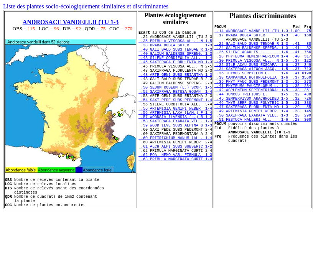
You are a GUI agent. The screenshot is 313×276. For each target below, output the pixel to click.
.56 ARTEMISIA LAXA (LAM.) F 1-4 (175, 135)
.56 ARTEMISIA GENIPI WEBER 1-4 (175, 130)
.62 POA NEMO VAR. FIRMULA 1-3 (175, 189)
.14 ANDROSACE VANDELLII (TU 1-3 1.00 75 (262, 33)
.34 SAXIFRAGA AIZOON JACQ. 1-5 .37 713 (262, 81)
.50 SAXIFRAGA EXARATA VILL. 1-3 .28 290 (262, 140)
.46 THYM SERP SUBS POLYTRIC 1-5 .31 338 (262, 124)
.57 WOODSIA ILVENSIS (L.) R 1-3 (175, 140)
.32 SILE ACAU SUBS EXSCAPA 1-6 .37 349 (262, 76)
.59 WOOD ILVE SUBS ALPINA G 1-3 (175, 151)
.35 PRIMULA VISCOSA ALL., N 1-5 (175, 44)
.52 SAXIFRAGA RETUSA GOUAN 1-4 (175, 108)
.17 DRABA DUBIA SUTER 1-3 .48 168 (262, 38)
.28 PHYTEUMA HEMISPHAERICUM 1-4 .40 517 (262, 65)
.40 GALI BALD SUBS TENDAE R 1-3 (175, 55)
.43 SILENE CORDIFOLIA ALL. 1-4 (175, 65)
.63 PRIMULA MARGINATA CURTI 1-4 (175, 194)
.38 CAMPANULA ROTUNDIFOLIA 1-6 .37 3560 (262, 92)
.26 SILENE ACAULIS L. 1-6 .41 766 (262, 59)
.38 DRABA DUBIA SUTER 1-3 (175, 49)
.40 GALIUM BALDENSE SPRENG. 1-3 (175, 60)
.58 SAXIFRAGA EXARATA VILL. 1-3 (175, 146)
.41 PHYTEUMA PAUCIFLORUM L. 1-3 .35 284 (262, 102)
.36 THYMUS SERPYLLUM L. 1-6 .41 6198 (262, 86)
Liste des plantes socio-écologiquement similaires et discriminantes (85, 6)
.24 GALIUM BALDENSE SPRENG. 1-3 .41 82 (262, 54)
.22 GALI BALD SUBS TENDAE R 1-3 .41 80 (262, 49)
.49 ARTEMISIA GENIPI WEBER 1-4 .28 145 (262, 135)
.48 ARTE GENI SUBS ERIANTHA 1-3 (175, 87)
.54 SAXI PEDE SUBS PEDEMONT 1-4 (175, 119)
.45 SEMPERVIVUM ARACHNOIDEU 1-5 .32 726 (262, 119)
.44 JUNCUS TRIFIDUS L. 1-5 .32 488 (262, 113)
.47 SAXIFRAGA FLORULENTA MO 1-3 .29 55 (262, 129)
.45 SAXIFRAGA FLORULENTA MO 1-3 (175, 71)
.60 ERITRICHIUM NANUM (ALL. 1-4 (175, 167)
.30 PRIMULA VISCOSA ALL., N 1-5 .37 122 (262, 70)
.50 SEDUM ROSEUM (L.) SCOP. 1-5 (175, 103)
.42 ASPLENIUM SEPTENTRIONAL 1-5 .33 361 (262, 108)
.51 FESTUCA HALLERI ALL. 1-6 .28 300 (262, 145)
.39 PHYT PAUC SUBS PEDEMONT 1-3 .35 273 (262, 97)
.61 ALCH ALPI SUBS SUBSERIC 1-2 (175, 178)
